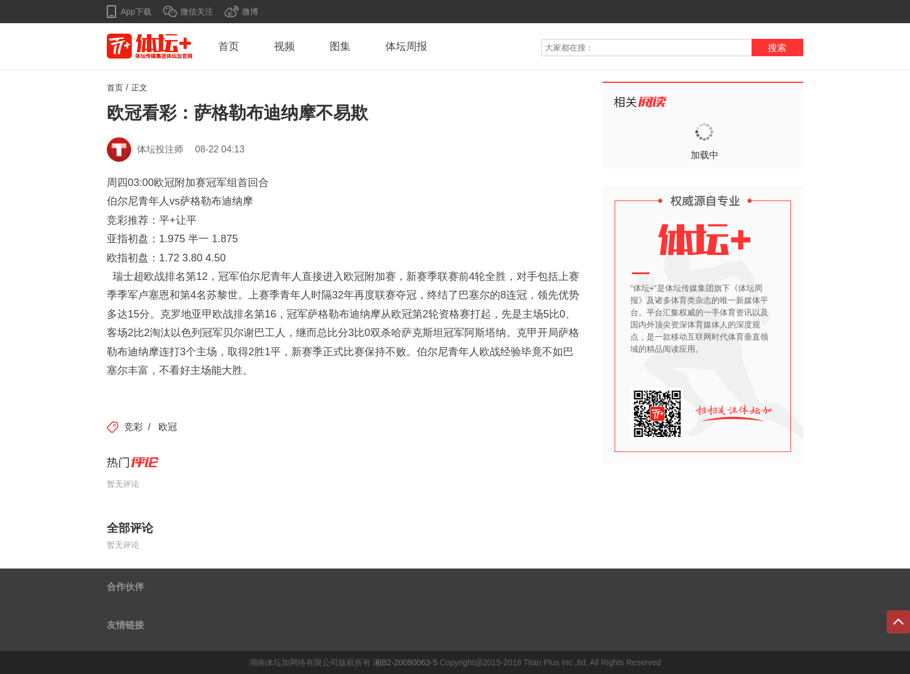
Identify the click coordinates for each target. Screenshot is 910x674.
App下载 (136, 11)
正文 (139, 87)
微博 (250, 11)
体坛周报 (406, 46)
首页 (228, 46)
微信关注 (196, 11)
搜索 (777, 48)
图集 (340, 46)
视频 (284, 46)
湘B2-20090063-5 (405, 662)
